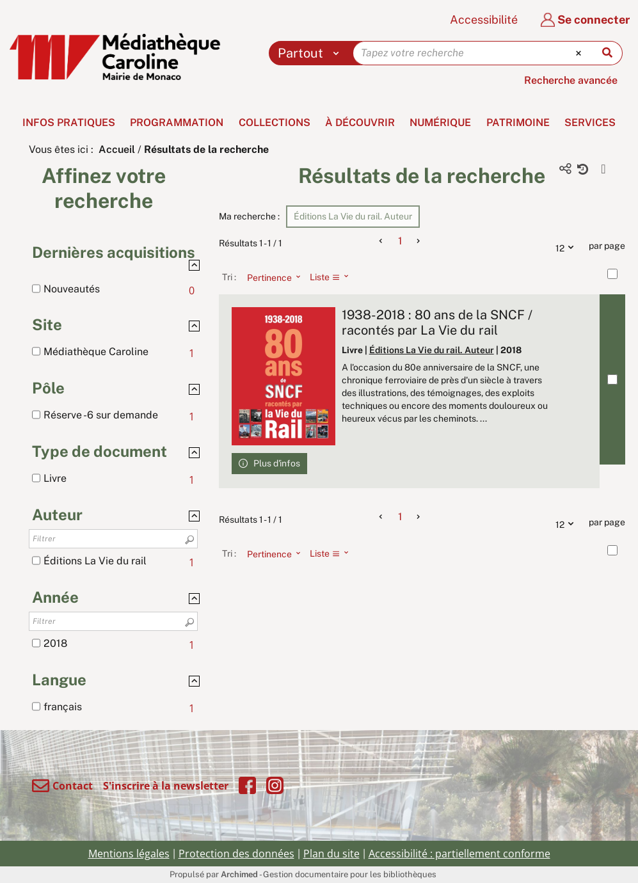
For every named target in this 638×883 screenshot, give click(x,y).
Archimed (239, 874)
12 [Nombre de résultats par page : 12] (567, 246)
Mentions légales (129, 854)
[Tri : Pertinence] (270, 277)
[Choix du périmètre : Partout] (311, 53)
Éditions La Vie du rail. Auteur (431, 350)
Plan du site (331, 854)
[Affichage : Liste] (333, 277)
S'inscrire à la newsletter (165, 786)
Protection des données (236, 854)
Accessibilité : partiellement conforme (459, 854)
